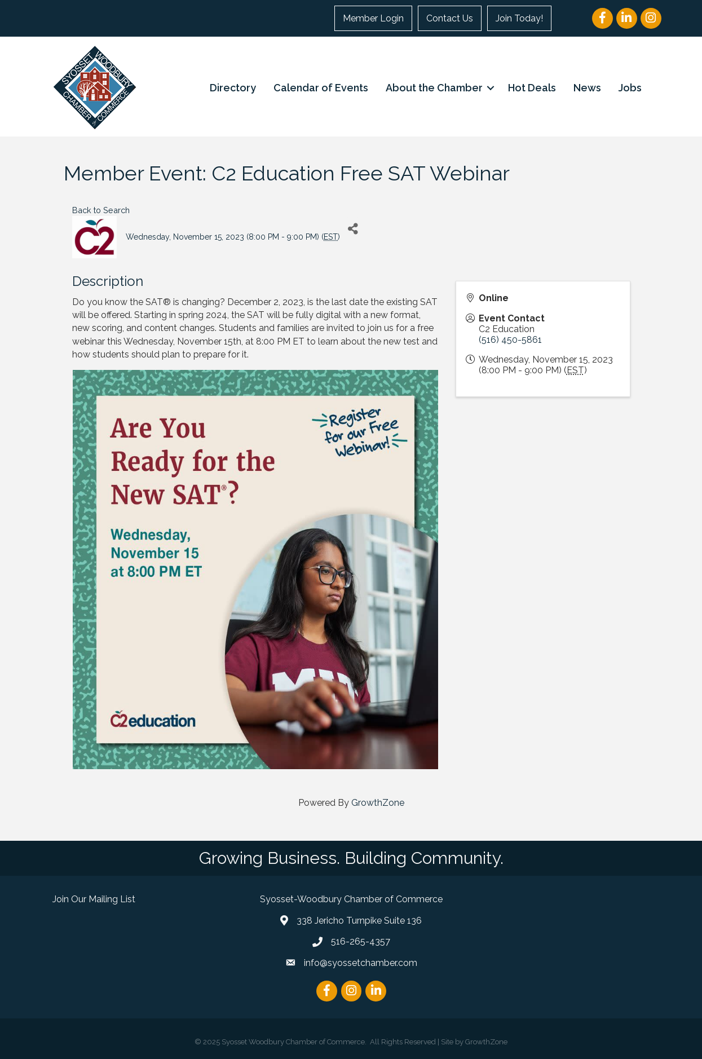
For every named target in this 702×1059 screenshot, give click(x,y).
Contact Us (449, 18)
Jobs (630, 88)
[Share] (352, 228)
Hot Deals (532, 88)
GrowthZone (377, 802)
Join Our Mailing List (93, 899)
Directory (233, 88)
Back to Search (101, 210)
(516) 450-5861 (510, 339)
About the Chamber (434, 88)
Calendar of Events (320, 88)
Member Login (373, 18)
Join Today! (519, 18)
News (587, 88)
